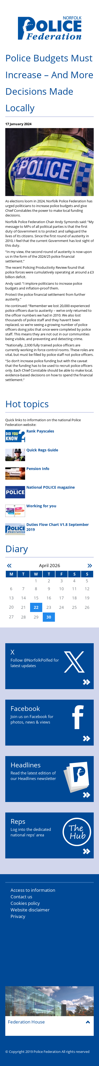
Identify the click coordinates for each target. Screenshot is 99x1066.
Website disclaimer (30, 910)
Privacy (18, 916)
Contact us (21, 897)
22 (36, 607)
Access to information (33, 890)
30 (48, 617)
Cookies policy (25, 903)
